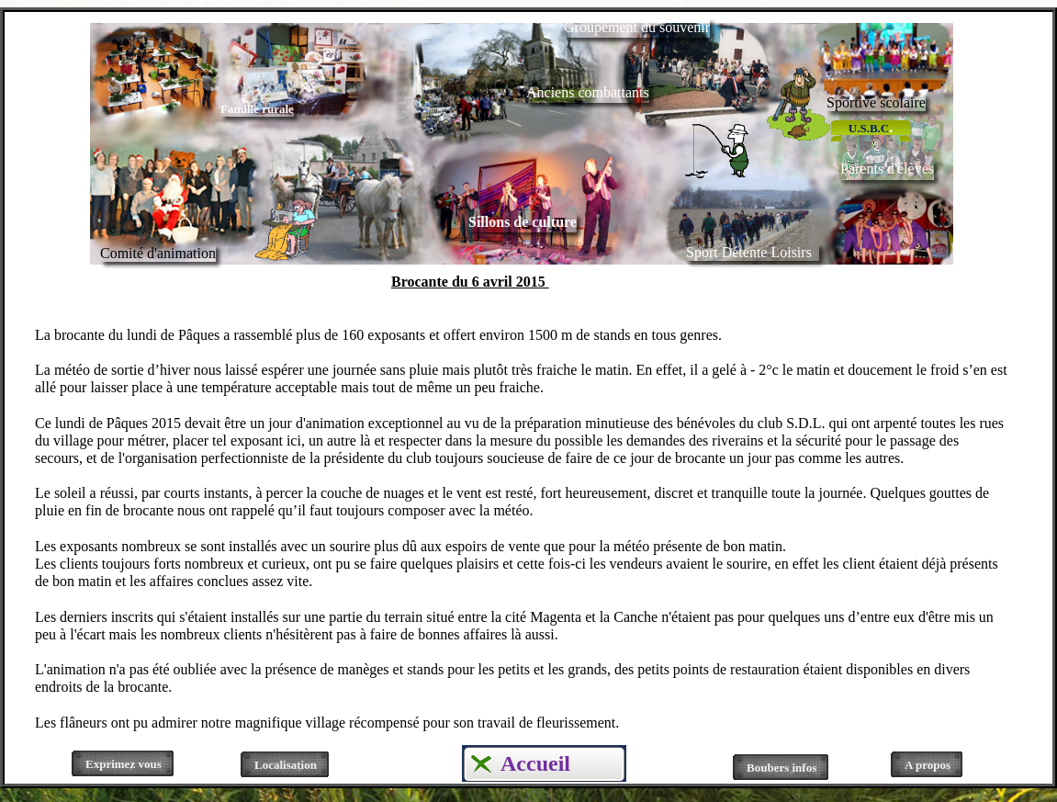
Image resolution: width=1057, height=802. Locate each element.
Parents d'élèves (887, 168)
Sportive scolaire (876, 102)
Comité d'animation (158, 253)
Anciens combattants (587, 92)
